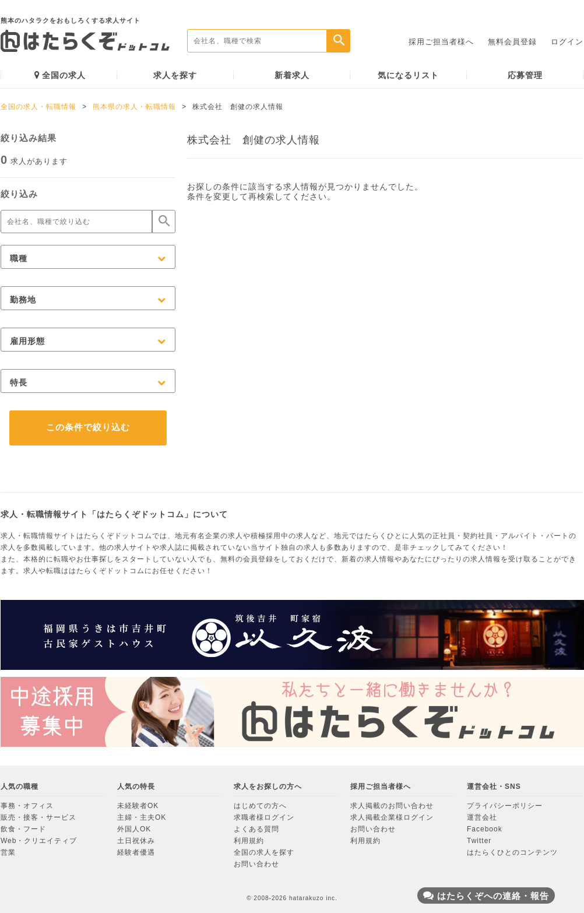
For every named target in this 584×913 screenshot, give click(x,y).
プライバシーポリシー (505, 806)
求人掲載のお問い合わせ (392, 806)
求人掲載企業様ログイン (392, 817)
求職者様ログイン (264, 817)
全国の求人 (60, 75)
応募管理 (525, 75)
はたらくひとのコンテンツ (512, 852)
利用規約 (249, 841)
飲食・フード (23, 829)
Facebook (484, 829)
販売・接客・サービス (38, 817)
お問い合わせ (256, 864)
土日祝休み (136, 841)
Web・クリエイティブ (39, 841)
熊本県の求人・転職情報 (134, 107)
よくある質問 (256, 829)
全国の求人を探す (264, 852)
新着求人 (292, 75)
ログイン (567, 41)
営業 (8, 852)
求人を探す (175, 75)
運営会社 (482, 817)
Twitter (479, 841)
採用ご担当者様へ (441, 41)
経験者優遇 (136, 852)
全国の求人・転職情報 (38, 107)
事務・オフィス (27, 806)
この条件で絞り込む (88, 427)
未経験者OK (138, 806)
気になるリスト (408, 75)
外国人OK (134, 829)
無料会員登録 (512, 41)
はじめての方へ (260, 806)
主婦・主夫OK (141, 817)
